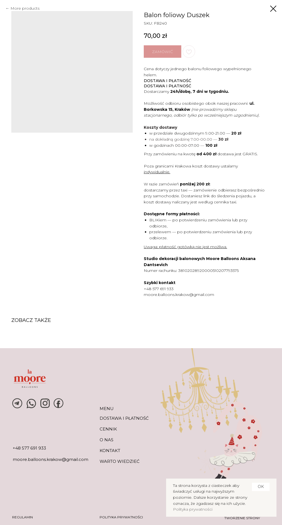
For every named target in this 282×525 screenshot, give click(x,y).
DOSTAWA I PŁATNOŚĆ (124, 418)
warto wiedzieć (120, 461)
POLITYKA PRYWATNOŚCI (121, 517)
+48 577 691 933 (159, 288)
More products (24, 8)
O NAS (106, 439)
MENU (107, 408)
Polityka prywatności (192, 509)
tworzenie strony (242, 518)
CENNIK (108, 429)
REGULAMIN (22, 517)
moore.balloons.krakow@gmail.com (179, 294)
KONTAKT (110, 450)
